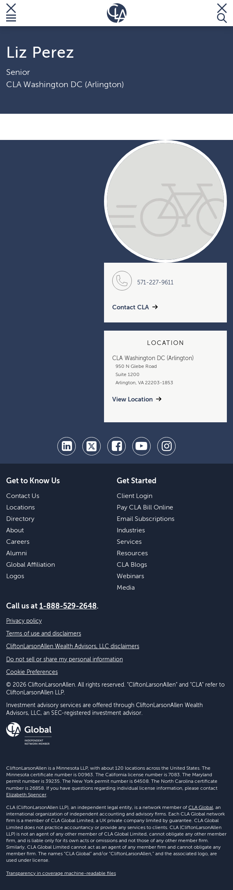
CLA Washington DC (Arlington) (65, 85)
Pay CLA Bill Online (145, 508)
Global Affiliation (30, 565)
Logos (15, 576)
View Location (132, 400)
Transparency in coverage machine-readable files (61, 873)
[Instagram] (166, 446)
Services (129, 542)
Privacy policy (24, 621)
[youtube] (141, 446)
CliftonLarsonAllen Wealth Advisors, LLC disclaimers (72, 646)
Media (126, 588)
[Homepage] (117, 13)
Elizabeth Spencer (26, 795)
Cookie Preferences (32, 672)
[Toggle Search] (222, 13)
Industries (131, 530)
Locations (20, 508)
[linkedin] (66, 446)
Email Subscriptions (145, 519)
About (15, 530)
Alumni (16, 553)
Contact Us (22, 496)
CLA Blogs (132, 565)
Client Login (134, 496)
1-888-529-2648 (68, 606)
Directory (20, 519)
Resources (132, 553)
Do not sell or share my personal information (64, 659)
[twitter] (91, 446)
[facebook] (116, 446)
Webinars (130, 576)
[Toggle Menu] (11, 13)
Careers (17, 542)
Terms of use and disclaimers (43, 634)
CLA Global (200, 807)
